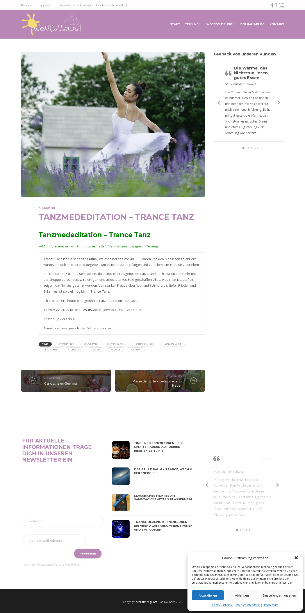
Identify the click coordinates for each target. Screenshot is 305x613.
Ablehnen (242, 595)
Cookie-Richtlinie (222, 605)
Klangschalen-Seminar (61, 384)
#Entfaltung (66, 344)
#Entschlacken (116, 344)
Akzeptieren (208, 595)
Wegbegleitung (219, 24)
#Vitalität (135, 349)
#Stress (95, 349)
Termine (191, 24)
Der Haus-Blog (252, 24)
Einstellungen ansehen (279, 595)
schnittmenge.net (146, 602)
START (175, 24)
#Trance (115, 349)
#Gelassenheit (172, 344)
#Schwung (74, 349)
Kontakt (26, 5)
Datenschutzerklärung (248, 605)
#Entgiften (90, 344)
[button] (296, 558)
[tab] (122, 430)
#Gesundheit (50, 349)
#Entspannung (145, 344)
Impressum (271, 605)
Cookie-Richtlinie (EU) (111, 5)
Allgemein (47, 208)
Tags (45, 344)
